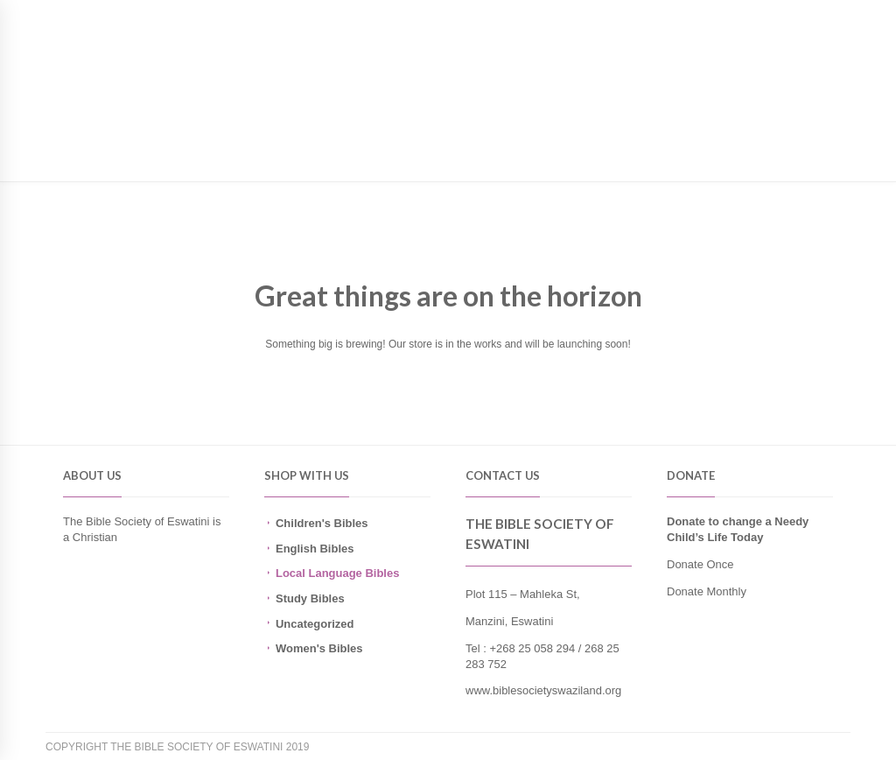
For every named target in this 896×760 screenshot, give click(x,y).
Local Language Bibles (337, 573)
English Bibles (315, 548)
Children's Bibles (322, 523)
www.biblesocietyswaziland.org (543, 690)
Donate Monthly (706, 591)
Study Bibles (310, 598)
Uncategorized (315, 623)
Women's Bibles (319, 648)
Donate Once (700, 564)
